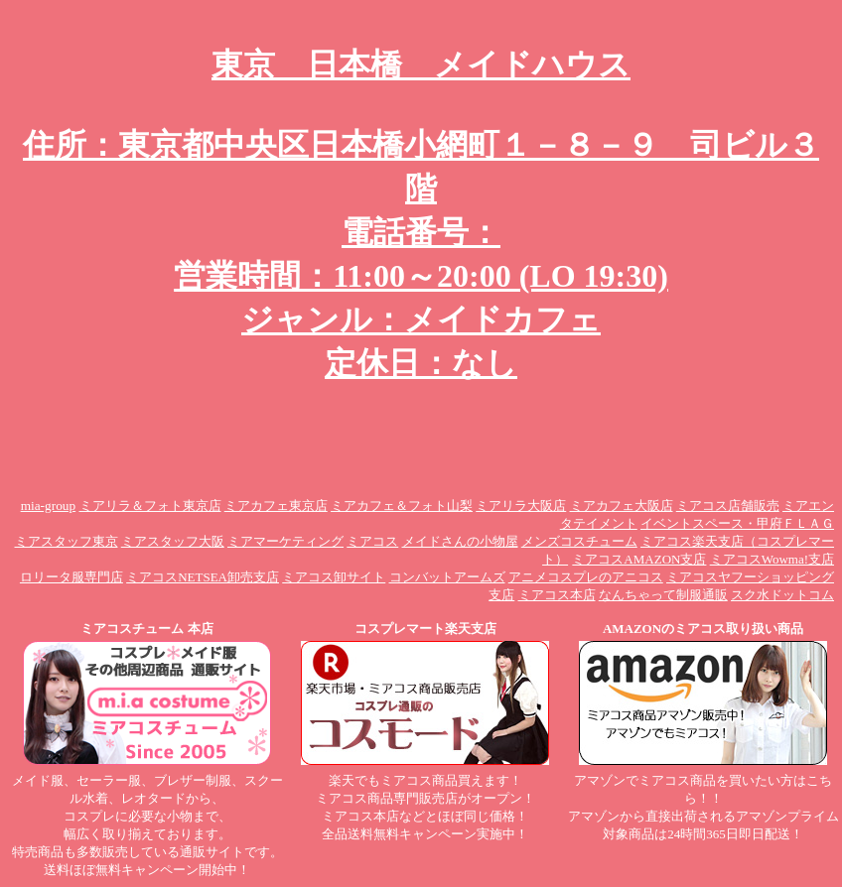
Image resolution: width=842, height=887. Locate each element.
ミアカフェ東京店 (276, 505)
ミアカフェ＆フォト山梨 (402, 505)
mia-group (48, 505)
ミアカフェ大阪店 (621, 505)
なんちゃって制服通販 (663, 594)
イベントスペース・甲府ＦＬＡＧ (737, 523)
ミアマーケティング (285, 541)
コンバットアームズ (447, 577)
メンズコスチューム (579, 541)
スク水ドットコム (782, 594)
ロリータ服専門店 (71, 577)
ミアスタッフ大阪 (172, 541)
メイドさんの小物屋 (460, 541)
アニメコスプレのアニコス (585, 577)
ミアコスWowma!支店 (772, 559)
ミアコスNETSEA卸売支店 (202, 577)
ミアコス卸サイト (333, 577)
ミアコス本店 (557, 594)
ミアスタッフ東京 (66, 541)
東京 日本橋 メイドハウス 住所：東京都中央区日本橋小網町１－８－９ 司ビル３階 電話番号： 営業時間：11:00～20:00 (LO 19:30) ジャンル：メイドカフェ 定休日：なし (421, 214)
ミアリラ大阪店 (521, 505)
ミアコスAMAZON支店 (639, 559)
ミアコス (372, 541)
